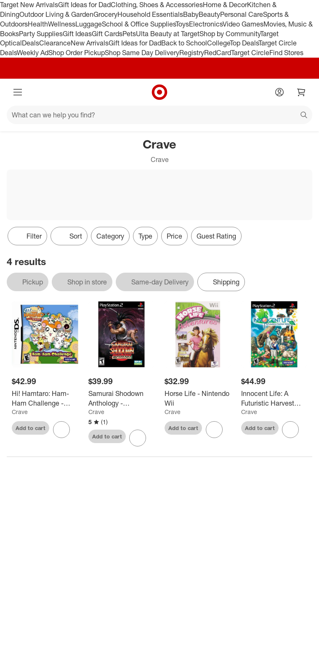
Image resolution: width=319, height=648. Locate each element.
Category (110, 236)
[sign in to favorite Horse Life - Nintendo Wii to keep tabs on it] (214, 429)
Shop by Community (229, 33)
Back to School (184, 43)
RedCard (217, 52)
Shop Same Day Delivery (142, 52)
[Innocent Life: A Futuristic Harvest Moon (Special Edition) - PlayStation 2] (274, 398)
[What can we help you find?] (159, 115)
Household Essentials (150, 14)
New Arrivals (90, 43)
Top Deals (244, 43)
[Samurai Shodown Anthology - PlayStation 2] (121, 398)
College (218, 43)
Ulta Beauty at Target (167, 33)
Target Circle (250, 52)
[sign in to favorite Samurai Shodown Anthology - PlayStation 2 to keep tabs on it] (137, 438)
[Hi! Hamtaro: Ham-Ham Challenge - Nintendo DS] (45, 398)
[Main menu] (17, 92)
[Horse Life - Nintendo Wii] (198, 398)
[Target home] (159, 92)
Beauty (209, 14)
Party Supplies (41, 33)
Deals (30, 43)
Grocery (105, 14)
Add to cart (30, 428)
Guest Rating (216, 236)
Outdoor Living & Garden (56, 14)
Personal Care (241, 14)
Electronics (206, 24)
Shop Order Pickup (76, 52)
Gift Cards (107, 33)
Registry (191, 52)
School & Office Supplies (138, 24)
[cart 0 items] (301, 92)
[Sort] (69, 236)
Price (174, 236)
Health (38, 24)
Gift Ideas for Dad (84, 4)
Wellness (61, 24)
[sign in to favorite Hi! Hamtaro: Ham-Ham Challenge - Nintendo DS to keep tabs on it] (61, 429)
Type (145, 236)
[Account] (279, 92)
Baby (191, 14)
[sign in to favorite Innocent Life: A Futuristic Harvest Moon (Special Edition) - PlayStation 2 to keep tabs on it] (290, 429)
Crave (20, 411)
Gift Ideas (77, 33)
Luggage (88, 24)
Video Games (243, 24)
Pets (129, 33)
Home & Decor (225, 4)
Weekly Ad (32, 52)
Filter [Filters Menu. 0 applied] (27, 236)
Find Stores (286, 52)
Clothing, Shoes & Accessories (157, 4)
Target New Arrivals (29, 4)
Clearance (55, 43)
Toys (182, 24)
